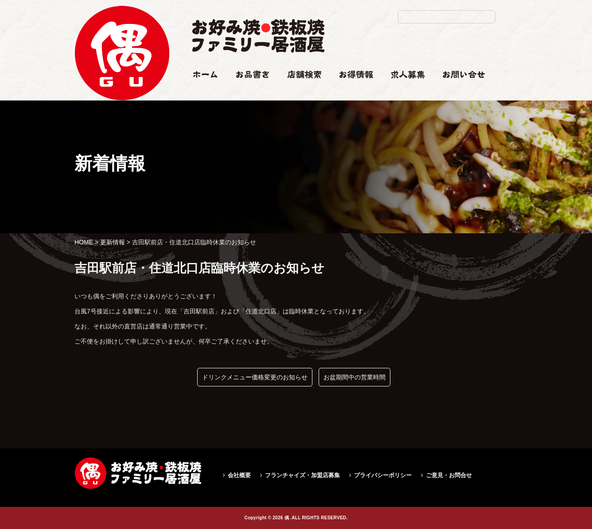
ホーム (201, 91)
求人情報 (403, 91)
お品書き (248, 91)
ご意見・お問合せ (449, 475)
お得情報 (351, 91)
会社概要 (239, 475)
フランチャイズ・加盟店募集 (302, 475)
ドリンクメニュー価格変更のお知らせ (255, 377)
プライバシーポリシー (383, 475)
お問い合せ (458, 91)
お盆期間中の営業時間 (354, 377)
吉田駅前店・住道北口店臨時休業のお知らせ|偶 (122, 126)
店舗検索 (299, 91)
